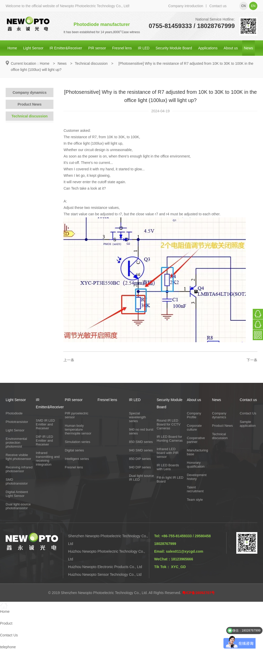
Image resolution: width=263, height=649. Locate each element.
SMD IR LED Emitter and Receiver (45, 424)
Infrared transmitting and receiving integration (48, 458)
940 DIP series (140, 467)
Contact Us (248, 413)
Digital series (74, 450)
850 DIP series (140, 459)
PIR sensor (97, 48)
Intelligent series (77, 459)
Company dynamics (29, 92)
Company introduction (185, 6)
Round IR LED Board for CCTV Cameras (168, 424)
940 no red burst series (141, 431)
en (253, 6)
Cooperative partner (196, 440)
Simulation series (77, 442)
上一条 (68, 360)
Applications (208, 48)
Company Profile (194, 415)
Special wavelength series (137, 417)
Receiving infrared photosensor (19, 469)
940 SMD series (141, 450)
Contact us (218, 6)
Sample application (248, 424)
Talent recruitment (195, 489)
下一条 (252, 360)
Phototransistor (17, 422)
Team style (195, 500)
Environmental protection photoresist (16, 442)
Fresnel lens (122, 48)
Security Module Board (174, 48)
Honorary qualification (196, 464)
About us (231, 48)
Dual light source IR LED (141, 477)
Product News (29, 104)
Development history (197, 477)
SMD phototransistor (17, 481)
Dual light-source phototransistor (18, 506)
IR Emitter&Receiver (66, 48)
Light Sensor (33, 48)
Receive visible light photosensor (18, 457)
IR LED (143, 48)
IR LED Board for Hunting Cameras (170, 438)
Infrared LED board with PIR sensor (168, 453)
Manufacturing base (197, 452)
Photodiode (14, 413)
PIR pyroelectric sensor (76, 415)
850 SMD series (141, 442)
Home (12, 48)
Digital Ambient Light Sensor (17, 494)
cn (243, 6)
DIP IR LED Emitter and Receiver (44, 440)
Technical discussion (91, 63)
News (248, 48)
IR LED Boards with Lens (168, 467)
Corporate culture (194, 427)
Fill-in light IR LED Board (170, 479)
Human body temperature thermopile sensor (78, 429)
